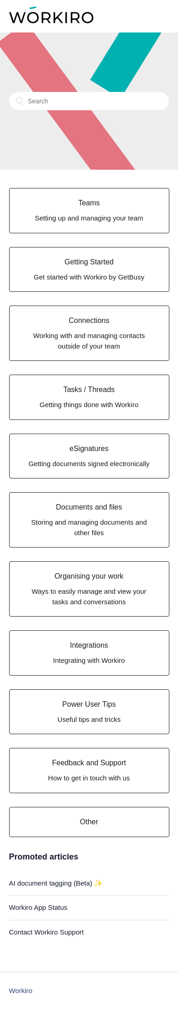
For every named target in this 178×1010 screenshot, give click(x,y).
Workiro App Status (38, 907)
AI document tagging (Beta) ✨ (56, 883)
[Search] (89, 101)
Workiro (20, 990)
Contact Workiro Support (46, 932)
